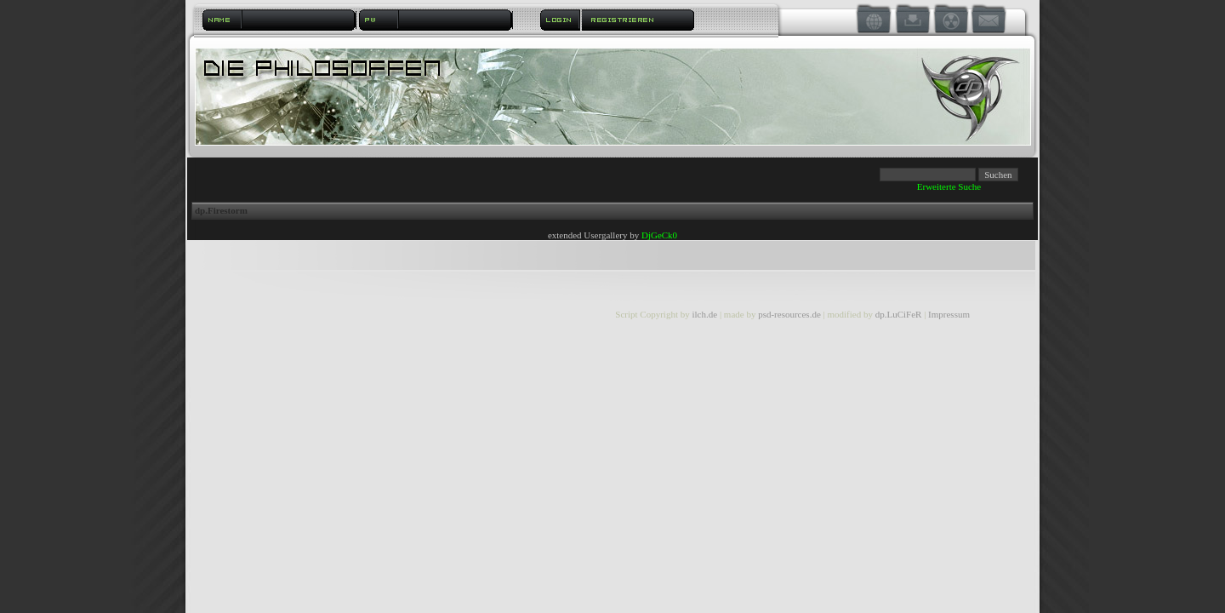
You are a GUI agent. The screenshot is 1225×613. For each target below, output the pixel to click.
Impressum (949, 314)
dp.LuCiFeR (899, 314)
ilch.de (704, 314)
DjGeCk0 (659, 235)
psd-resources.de (789, 314)
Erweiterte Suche (949, 186)
